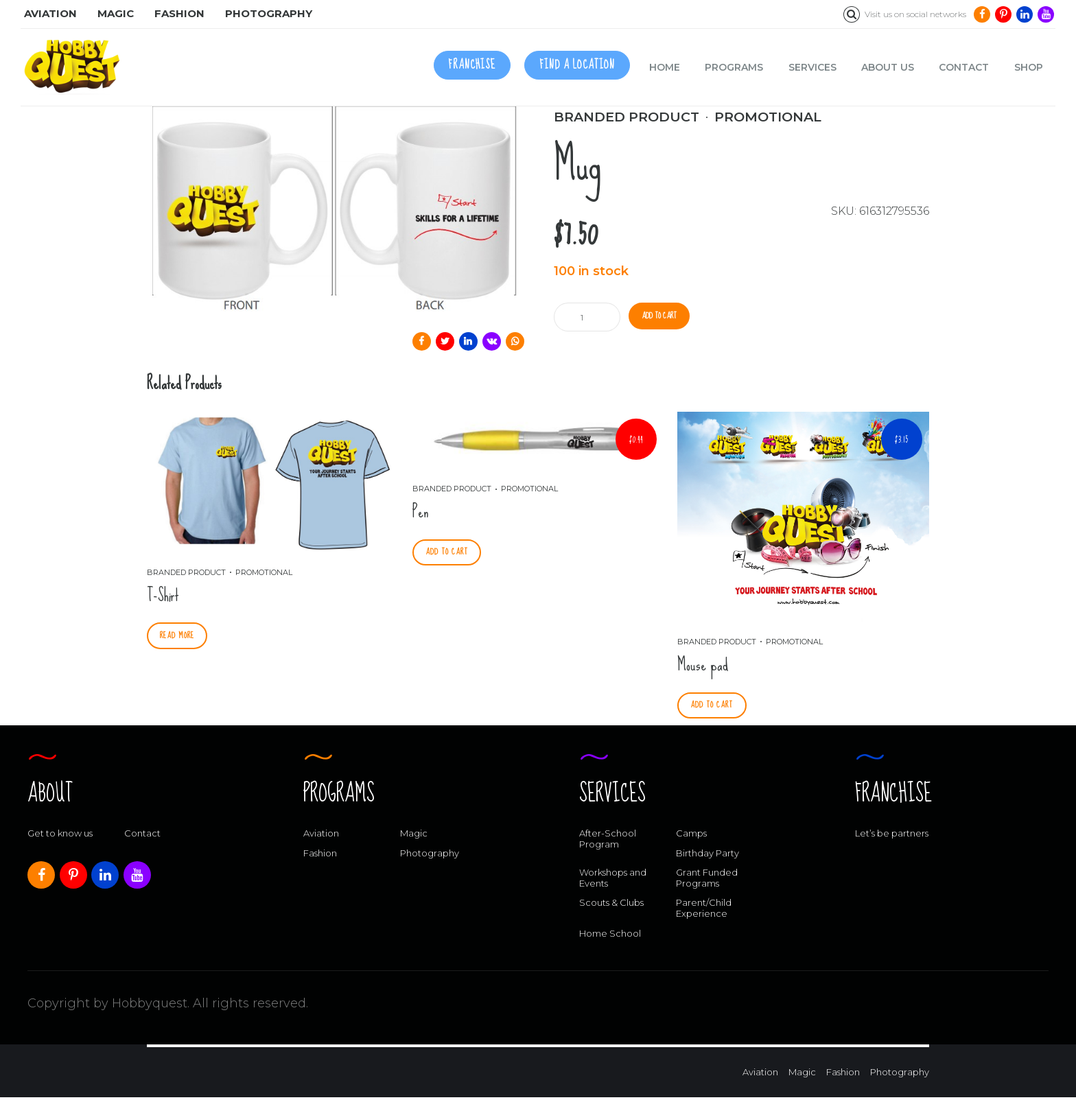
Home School (610, 936)
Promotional (767, 116)
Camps (691, 835)
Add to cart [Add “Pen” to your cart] (450, 553)
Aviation (321, 835)
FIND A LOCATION (577, 64)
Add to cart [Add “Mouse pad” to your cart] (715, 706)
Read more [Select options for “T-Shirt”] (180, 636)
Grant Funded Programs (707, 880)
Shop (1028, 67)
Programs (734, 67)
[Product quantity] (589, 317)
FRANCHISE (471, 64)
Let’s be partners (891, 835)
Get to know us (60, 835)
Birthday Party (707, 855)
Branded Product (626, 116)
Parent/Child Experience (704, 911)
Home (664, 67)
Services (812, 67)
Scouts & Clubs (611, 905)
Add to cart (666, 316)
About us (887, 67)
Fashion (320, 855)
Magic (414, 835)
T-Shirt (163, 595)
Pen (420, 511)
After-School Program (607, 841)
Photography (429, 855)
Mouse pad (702, 664)
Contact (964, 67)
